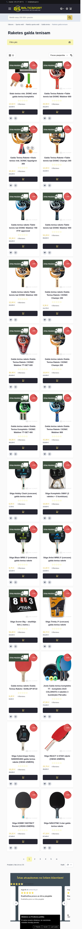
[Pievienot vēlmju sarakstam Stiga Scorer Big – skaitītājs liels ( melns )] (11, 646)
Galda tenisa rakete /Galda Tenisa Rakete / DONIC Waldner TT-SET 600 (23, 362)
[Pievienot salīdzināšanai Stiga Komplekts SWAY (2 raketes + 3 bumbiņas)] (50, 518)
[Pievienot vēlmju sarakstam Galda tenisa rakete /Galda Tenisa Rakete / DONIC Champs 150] (45, 320)
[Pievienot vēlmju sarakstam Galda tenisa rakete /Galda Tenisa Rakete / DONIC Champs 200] (45, 387)
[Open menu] (9, 8)
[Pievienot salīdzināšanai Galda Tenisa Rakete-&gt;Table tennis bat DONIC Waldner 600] (50, 118)
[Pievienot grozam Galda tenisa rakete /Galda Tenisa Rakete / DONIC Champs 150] (57, 313)
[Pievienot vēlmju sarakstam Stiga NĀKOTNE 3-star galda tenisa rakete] (45, 848)
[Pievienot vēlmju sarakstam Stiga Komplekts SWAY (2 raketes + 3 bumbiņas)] (45, 518)
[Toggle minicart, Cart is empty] (70, 8)
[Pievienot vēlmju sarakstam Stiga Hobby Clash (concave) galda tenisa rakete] (11, 518)
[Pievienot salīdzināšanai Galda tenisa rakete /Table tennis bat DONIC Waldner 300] (16, 320)
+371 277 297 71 (19, 2)
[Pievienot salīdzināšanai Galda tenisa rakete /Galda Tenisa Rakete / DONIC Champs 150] (50, 320)
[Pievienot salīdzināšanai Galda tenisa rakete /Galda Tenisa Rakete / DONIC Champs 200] (50, 387)
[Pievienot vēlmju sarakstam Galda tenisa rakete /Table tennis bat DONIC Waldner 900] (45, 253)
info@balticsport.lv (33, 2)
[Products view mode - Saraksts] (13, 55)
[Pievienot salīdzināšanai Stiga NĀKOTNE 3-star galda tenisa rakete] (50, 848)
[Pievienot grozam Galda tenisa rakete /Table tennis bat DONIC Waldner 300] (23, 313)
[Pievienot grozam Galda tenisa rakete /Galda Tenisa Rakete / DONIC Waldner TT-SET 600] (23, 380)
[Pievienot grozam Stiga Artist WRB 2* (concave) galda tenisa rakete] (57, 576)
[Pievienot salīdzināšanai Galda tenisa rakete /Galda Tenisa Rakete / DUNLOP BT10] (16, 717)
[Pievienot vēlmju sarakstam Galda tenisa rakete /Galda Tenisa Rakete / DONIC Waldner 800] (45, 454)
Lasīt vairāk (54, 927)
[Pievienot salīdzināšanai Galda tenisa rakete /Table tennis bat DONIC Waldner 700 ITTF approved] (16, 253)
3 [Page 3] (40, 859)
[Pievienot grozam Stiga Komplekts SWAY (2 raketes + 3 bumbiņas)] (57, 511)
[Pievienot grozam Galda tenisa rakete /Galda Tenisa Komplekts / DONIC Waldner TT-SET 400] (23, 447)
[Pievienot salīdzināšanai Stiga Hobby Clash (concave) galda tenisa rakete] (16, 518)
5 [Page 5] (51, 859)
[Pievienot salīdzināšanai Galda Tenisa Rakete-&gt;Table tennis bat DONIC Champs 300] (50, 185)
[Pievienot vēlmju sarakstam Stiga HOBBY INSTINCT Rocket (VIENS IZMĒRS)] (11, 848)
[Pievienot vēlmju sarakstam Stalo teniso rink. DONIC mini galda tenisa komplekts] (11, 118)
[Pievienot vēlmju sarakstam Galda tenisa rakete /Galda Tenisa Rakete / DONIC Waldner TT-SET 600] (11, 387)
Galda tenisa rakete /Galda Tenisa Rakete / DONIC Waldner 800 (57, 429)
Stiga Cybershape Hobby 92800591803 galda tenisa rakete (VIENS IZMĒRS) (23, 759)
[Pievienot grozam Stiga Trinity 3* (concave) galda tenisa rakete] (57, 640)
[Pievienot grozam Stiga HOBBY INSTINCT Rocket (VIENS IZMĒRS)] (23, 841)
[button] (16, 903)
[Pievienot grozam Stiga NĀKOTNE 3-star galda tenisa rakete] (57, 841)
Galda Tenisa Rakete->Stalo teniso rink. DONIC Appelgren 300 (23, 161)
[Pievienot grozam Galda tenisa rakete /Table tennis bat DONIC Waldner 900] (57, 246)
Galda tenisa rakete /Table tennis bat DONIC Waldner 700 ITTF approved (23, 228)
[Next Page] (56, 859)
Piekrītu (38, 927)
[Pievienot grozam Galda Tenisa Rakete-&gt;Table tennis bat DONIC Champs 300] (57, 179)
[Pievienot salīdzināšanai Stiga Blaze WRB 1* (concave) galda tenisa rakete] (16, 582)
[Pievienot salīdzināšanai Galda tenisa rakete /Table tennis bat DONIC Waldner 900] (50, 253)
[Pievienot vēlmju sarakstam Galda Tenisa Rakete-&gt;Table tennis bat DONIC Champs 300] (45, 185)
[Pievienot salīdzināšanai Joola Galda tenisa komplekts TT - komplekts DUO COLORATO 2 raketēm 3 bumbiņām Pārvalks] (50, 717)
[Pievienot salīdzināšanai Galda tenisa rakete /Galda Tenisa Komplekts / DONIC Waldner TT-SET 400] (16, 454)
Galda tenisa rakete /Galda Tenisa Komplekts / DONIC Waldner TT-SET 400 (23, 429)
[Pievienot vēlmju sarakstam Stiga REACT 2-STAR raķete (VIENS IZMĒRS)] (45, 784)
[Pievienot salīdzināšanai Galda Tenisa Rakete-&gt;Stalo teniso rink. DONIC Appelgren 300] (16, 185)
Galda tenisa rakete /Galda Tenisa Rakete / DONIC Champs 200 (57, 362)
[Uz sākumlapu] (11, 24)
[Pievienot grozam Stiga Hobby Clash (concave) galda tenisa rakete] (23, 511)
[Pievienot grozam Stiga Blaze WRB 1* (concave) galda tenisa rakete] (23, 576)
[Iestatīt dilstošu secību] (71, 55)
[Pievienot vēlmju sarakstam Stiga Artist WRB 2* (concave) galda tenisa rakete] (45, 582)
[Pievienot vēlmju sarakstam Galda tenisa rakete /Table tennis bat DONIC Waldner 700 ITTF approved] (11, 253)
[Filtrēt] (59, 55)
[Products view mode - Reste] (10, 55)
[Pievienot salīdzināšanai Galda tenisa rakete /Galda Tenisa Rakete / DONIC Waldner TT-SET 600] (16, 387)
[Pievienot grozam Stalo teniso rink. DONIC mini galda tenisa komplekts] (23, 112)
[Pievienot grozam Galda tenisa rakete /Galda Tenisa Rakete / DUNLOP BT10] (23, 710)
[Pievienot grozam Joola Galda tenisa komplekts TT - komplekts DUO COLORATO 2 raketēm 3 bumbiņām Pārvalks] (57, 710)
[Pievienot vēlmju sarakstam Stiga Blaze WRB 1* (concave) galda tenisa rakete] (11, 582)
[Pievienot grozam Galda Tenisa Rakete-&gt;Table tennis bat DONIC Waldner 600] (57, 112)
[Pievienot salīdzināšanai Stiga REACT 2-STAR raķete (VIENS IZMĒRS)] (50, 784)
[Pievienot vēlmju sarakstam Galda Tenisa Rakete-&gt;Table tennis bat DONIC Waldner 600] (45, 118)
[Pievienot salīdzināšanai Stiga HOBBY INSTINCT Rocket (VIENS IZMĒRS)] (16, 848)
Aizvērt (45, 927)
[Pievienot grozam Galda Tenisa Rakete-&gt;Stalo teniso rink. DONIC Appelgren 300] (23, 179)
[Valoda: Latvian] (62, 8)
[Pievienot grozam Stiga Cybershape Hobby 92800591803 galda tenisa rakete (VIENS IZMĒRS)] (23, 777)
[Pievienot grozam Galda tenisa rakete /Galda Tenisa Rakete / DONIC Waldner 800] (57, 447)
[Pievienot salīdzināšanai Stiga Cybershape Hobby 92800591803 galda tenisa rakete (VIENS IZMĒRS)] (16, 784)
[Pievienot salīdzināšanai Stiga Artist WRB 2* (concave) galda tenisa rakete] (50, 582)
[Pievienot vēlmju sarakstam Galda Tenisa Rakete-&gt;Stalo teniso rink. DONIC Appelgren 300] (11, 185)
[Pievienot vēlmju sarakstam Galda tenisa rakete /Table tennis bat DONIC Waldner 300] (11, 320)
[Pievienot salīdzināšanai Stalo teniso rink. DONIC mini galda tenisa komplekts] (16, 118)
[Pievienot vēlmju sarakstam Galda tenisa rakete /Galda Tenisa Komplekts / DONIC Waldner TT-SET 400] (11, 454)
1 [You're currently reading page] (29, 859)
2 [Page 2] (34, 859)
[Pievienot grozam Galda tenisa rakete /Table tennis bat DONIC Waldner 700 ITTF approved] (23, 246)
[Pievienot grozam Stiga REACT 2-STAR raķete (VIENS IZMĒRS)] (57, 777)
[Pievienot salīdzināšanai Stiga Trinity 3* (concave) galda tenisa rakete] (50, 646)
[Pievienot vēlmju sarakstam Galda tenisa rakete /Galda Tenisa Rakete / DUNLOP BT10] (11, 717)
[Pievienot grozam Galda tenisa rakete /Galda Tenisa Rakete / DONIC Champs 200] (57, 380)
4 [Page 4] (45, 859)
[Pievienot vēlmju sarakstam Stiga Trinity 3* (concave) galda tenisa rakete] (45, 646)
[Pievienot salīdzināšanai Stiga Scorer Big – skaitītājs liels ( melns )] (16, 646)
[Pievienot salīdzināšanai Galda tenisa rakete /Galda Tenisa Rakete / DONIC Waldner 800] (50, 454)
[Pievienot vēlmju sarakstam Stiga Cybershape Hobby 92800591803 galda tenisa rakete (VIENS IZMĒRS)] (11, 784)
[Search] (69, 17)
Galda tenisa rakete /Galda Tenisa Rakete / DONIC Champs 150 (57, 295)
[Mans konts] (67, 8)
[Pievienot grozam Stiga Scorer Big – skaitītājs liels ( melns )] (23, 640)
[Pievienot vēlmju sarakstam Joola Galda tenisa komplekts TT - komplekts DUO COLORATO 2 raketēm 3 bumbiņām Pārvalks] (45, 717)
